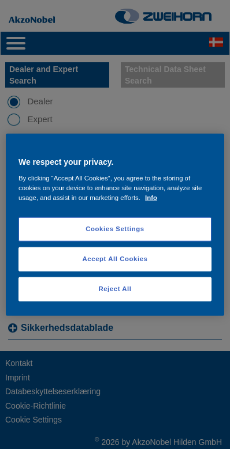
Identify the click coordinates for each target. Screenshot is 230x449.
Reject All (114, 288)
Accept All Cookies (115, 258)
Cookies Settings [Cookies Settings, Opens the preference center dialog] (115, 228)
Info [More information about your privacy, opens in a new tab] (151, 197)
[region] (115, 224)
